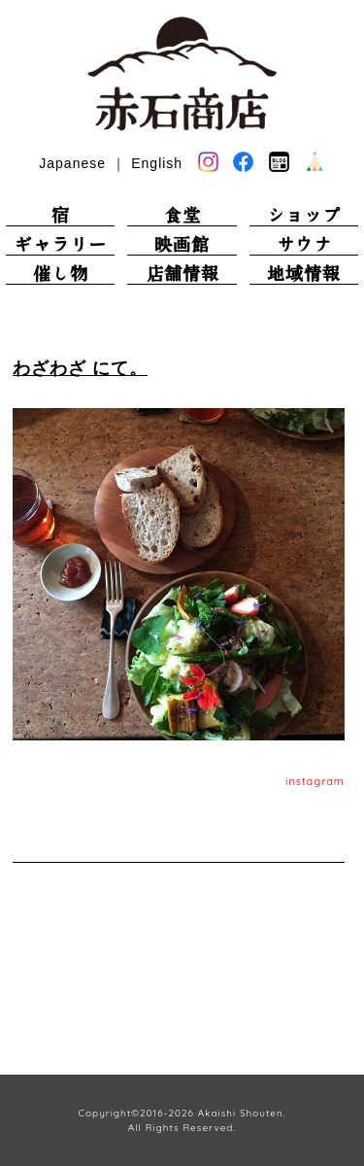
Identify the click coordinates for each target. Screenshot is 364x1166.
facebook (243, 163)
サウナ (304, 244)
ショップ (304, 215)
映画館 (182, 244)
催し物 (60, 273)
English (156, 163)
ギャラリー (61, 244)
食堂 (182, 215)
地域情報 (304, 273)
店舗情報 (182, 273)
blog (279, 162)
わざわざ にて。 (80, 368)
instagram (315, 781)
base (315, 162)
